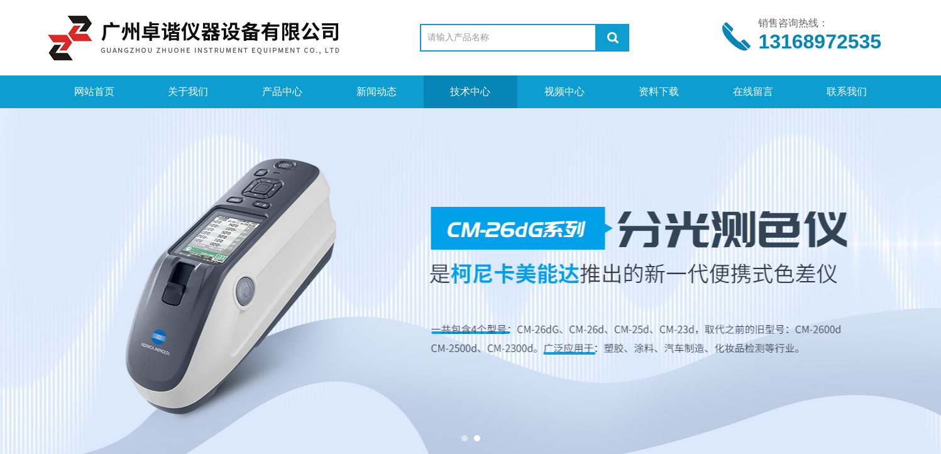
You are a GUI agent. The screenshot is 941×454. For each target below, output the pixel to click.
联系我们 (847, 91)
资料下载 (659, 91)
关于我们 (188, 91)
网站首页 (94, 91)
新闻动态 (376, 91)
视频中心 (564, 91)
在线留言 (753, 91)
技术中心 (470, 91)
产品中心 (282, 91)
